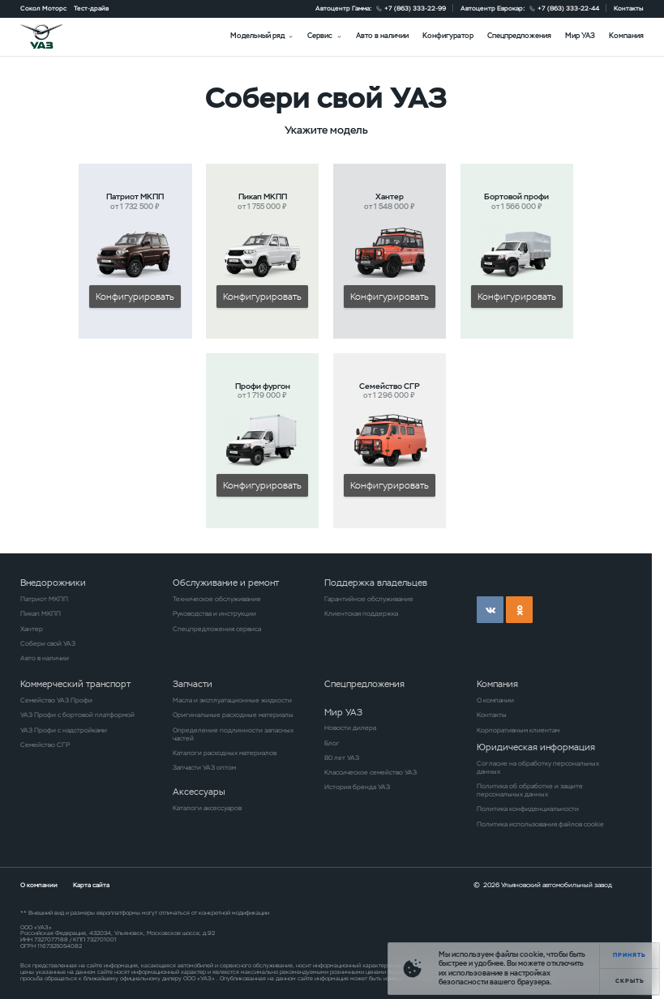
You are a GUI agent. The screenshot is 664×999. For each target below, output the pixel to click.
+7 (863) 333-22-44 (568, 8)
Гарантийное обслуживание (368, 599)
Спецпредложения (519, 36)
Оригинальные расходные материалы (233, 715)
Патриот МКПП (44, 599)
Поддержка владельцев (375, 582)
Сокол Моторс (43, 8)
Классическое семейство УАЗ (370, 772)
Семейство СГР (45, 745)
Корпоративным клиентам (518, 730)
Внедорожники (53, 582)
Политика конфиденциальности (528, 809)
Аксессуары (199, 791)
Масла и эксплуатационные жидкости (232, 700)
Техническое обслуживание (217, 599)
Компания (626, 36)
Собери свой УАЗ (47, 643)
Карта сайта (91, 885)
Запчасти (192, 683)
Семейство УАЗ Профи (56, 700)
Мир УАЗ (580, 36)
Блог (332, 743)
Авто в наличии (382, 36)
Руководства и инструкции (214, 613)
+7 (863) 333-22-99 (415, 8)
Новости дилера (350, 728)
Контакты (629, 8)
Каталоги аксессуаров (207, 808)
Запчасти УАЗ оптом (204, 767)
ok (519, 609)
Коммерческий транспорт (75, 683)
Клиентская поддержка (361, 613)
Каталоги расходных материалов (224, 753)
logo (52, 36)
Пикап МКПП (40, 613)
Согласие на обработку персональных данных (538, 767)
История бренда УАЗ (357, 787)
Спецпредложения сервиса (217, 629)
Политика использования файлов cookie (540, 824)
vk (490, 609)
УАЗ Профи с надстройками (63, 730)
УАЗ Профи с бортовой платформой (77, 715)
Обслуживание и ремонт (226, 582)
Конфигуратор (447, 36)
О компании (495, 700)
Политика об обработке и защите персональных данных (530, 790)
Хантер (31, 629)
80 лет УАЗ (341, 758)
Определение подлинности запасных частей (233, 734)
